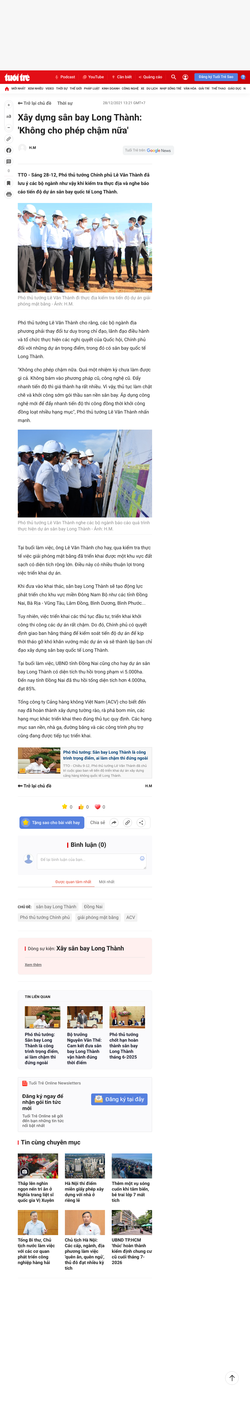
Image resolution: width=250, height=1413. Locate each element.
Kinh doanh (111, 88)
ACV (130, 917)
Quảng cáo (150, 77)
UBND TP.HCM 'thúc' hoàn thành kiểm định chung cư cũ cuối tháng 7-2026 (132, 1251)
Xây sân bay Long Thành (90, 948)
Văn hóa (190, 88)
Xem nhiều (35, 88)
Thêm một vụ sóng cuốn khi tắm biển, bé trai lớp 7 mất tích (131, 1192)
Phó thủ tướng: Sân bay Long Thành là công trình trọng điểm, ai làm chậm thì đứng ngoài (105, 755)
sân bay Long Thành (56, 906)
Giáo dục (235, 88)
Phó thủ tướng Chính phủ (45, 917)
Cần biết (121, 77)
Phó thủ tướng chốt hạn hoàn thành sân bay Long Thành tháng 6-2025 (123, 1046)
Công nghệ (130, 88)
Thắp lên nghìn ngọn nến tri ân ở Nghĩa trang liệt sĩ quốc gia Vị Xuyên (36, 1192)
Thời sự (61, 88)
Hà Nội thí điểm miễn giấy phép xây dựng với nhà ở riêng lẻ (84, 1192)
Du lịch (151, 88)
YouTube (93, 77)
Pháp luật (92, 88)
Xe (142, 88)
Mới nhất (19, 88)
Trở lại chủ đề (34, 103)
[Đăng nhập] (185, 77)
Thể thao (219, 88)
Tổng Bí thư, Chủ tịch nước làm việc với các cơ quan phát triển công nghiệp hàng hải (36, 1251)
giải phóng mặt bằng (98, 917)
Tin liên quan (37, 997)
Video (49, 88)
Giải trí (204, 88)
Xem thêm (33, 965)
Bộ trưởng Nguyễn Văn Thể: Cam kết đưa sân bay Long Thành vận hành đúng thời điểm (84, 1048)
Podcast (64, 77)
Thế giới (76, 88)
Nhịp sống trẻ (170, 88)
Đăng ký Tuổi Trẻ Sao (216, 77)
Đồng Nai (93, 906)
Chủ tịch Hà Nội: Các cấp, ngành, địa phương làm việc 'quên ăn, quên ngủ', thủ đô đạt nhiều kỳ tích (85, 1254)
